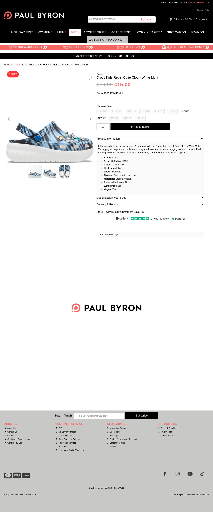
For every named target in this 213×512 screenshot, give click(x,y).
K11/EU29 (116, 111)
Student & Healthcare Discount (122, 439)
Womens (45, 32)
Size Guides (113, 432)
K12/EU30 (131, 111)
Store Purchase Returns (68, 439)
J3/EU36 (185, 111)
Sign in (200, 10)
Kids (75, 32)
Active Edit (121, 32)
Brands (197, 32)
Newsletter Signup (116, 428)
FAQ (59, 428)
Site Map (112, 435)
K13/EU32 (145, 111)
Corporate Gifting (116, 443)
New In (111, 446)
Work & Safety (149, 32)
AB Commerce (202, 495)
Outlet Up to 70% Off (107, 39)
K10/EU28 (102, 111)
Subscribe (142, 415)
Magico (180, 495)
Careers (9, 435)
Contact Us (173, 2)
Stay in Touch (63, 415)
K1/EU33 (159, 111)
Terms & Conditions (168, 428)
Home (163, 2)
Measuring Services (66, 443)
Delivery (183, 2)
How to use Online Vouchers (70, 450)
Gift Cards (176, 32)
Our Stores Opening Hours (18, 439)
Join (207, 10)
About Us (10, 428)
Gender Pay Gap (13, 443)
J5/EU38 (114, 118)
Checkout (201, 19)
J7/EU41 (140, 118)
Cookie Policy (165, 435)
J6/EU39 (127, 118)
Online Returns (64, 435)
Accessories (94, 32)
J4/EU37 (102, 118)
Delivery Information (66, 432)
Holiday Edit (22, 32)
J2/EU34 (172, 111)
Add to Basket (139, 126)
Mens (61, 32)
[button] (90, 78)
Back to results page (109, 234)
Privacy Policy (165, 432)
